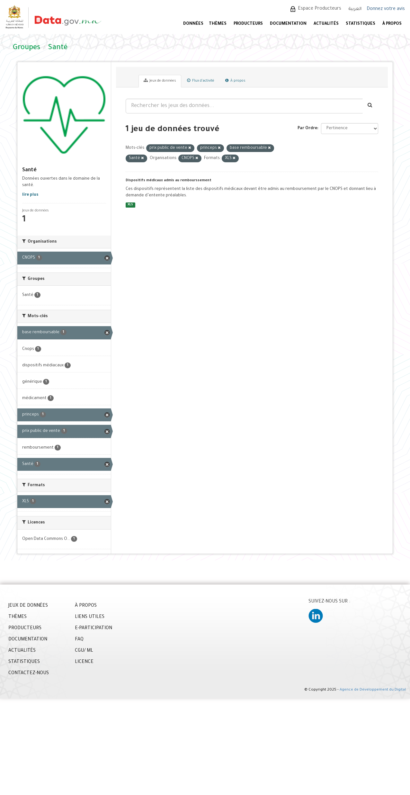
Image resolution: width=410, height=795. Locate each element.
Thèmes (218, 24)
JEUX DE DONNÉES (28, 606)
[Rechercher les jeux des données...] (244, 106)
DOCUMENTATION (288, 24)
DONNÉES (193, 24)
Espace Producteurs (319, 9)
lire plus (30, 195)
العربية (355, 9)
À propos (235, 80)
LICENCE (84, 662)
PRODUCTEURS (248, 24)
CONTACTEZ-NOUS (28, 673)
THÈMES (17, 617)
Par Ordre (307, 128)
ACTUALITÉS (326, 24)
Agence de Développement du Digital (373, 690)
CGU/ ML (84, 651)
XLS (130, 205)
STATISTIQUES (360, 24)
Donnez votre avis (386, 9)
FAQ (79, 639)
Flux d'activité (200, 80)
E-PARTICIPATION (93, 628)
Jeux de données (160, 80)
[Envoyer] (370, 106)
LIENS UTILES (89, 617)
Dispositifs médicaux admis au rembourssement (168, 181)
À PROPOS (392, 24)
